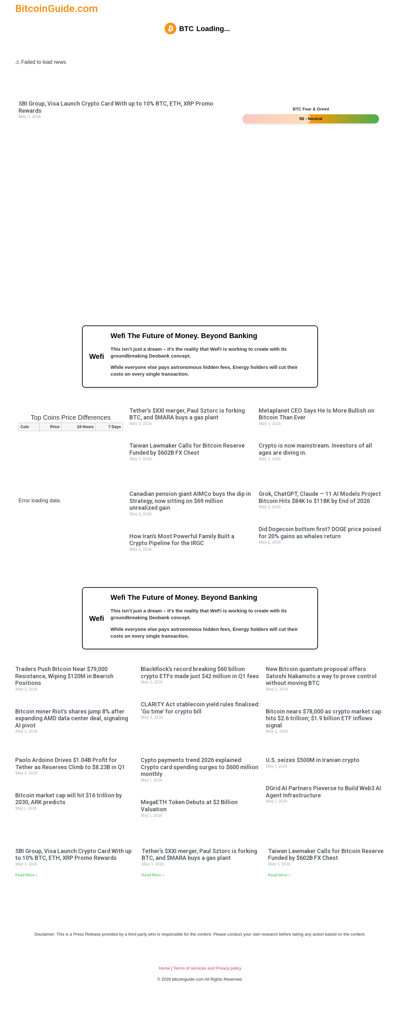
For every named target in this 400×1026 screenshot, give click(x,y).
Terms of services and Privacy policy (207, 988)
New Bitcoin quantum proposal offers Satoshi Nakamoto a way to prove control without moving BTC (321, 696)
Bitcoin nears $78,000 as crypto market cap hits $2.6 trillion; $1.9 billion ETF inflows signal (323, 738)
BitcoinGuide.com (56, 8)
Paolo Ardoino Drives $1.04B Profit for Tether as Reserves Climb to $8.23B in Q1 (70, 784)
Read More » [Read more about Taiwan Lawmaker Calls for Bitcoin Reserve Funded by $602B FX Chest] (279, 895)
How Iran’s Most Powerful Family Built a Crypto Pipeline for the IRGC (181, 549)
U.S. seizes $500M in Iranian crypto (312, 780)
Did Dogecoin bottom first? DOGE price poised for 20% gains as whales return (320, 543)
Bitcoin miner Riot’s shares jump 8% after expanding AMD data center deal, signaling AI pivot (71, 738)
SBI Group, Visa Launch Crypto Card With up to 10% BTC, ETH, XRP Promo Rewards (73, 874)
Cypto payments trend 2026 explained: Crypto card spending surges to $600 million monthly (199, 787)
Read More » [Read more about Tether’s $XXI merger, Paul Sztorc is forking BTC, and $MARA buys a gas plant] (153, 895)
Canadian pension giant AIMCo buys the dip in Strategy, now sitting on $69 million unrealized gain (190, 510)
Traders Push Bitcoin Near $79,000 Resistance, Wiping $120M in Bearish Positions (64, 696)
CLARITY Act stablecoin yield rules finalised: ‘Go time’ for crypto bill (200, 728)
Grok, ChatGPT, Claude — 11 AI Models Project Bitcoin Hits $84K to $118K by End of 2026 (320, 507)
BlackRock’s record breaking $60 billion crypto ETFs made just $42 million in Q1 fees (200, 693)
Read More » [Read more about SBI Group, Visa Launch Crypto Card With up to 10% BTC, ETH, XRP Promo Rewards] (26, 895)
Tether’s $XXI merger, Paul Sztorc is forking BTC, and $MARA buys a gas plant (187, 424)
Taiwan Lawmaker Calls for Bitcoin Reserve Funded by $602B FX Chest (187, 459)
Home (164, 988)
